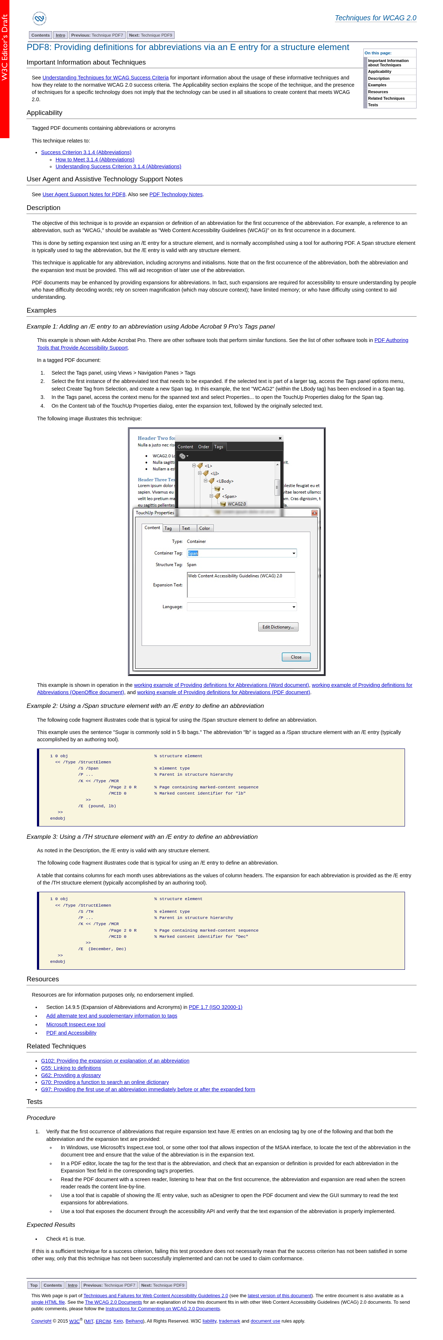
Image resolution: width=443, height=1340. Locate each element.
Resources (378, 92)
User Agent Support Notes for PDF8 (83, 194)
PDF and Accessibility (71, 1033)
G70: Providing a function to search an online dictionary (105, 1082)
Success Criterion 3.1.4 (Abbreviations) (86, 152)
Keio (118, 1321)
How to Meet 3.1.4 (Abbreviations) (94, 159)
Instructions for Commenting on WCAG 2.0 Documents (163, 1308)
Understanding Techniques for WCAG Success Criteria (105, 78)
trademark (230, 1321)
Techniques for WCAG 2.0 (376, 18)
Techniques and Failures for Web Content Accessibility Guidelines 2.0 (155, 1295)
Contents (41, 35)
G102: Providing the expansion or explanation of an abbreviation (115, 1061)
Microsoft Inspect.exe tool (75, 1024)
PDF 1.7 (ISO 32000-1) (215, 1007)
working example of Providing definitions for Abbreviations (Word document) (221, 685)
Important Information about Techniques (388, 62)
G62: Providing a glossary (71, 1075)
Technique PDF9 (150, 35)
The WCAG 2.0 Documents (113, 1302)
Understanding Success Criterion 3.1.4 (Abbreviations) (118, 166)
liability (209, 1321)
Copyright (41, 1321)
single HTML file (48, 1302)
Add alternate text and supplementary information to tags (111, 1016)
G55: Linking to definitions (71, 1068)
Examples (377, 85)
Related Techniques (386, 98)
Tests (373, 105)
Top (34, 1285)
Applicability (379, 71)
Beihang (134, 1321)
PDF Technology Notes (176, 194)
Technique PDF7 (97, 35)
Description (378, 78)
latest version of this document (280, 1295)
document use (265, 1321)
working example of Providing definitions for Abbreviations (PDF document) (223, 692)
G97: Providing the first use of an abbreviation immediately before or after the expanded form (148, 1089)
